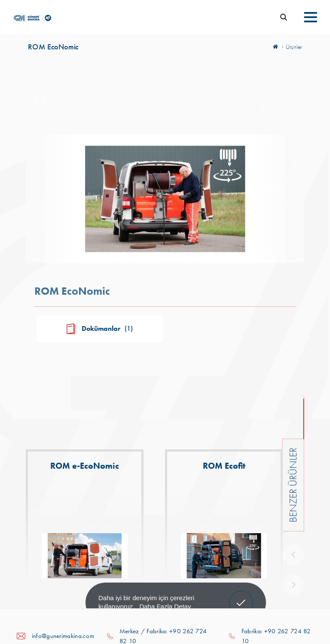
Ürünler (294, 47)
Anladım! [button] (241, 596)
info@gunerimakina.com (63, 636)
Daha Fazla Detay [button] (165, 606)
